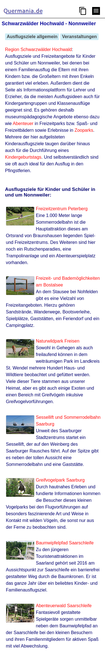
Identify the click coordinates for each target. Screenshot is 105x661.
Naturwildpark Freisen (58, 341)
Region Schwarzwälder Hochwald (38, 49)
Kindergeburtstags (23, 157)
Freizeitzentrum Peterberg (62, 208)
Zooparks (83, 130)
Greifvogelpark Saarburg (60, 480)
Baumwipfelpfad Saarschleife (65, 542)
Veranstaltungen (79, 36)
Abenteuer (23, 123)
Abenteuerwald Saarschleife (64, 605)
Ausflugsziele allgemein (32, 36)
